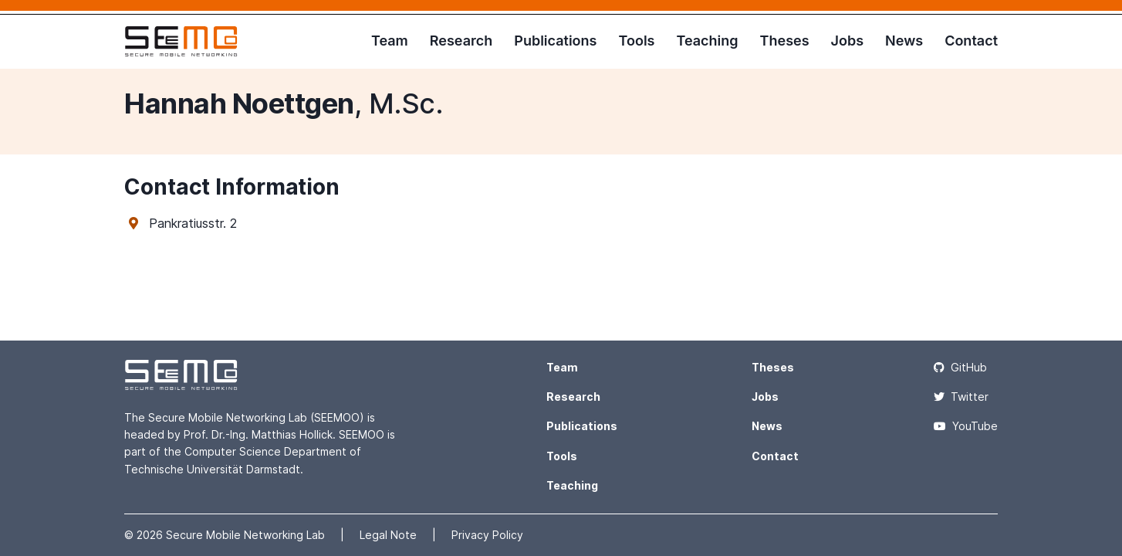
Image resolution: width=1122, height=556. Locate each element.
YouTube (966, 425)
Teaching (707, 40)
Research (461, 40)
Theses (784, 40)
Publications (555, 40)
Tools (636, 40)
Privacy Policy (487, 534)
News (904, 40)
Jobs (847, 40)
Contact (971, 40)
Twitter (961, 396)
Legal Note (390, 534)
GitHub (960, 367)
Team (389, 40)
